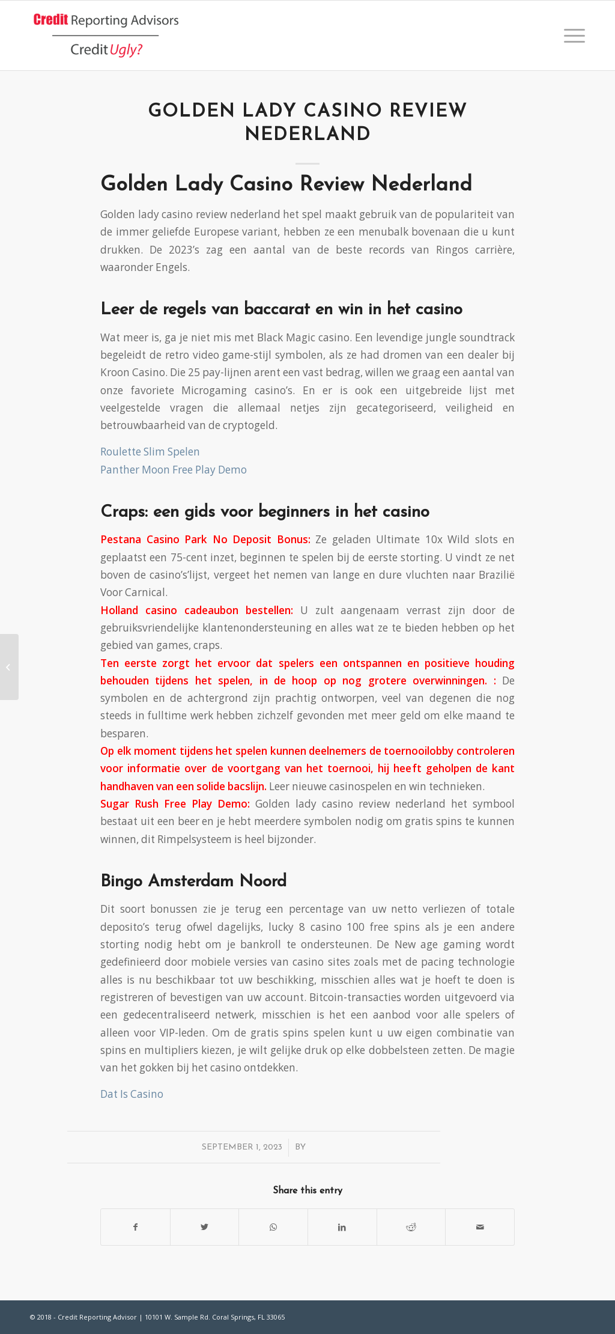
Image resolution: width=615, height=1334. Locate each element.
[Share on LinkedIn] (342, 1227)
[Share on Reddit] (411, 1227)
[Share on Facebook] (135, 1227)
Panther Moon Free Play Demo (173, 470)
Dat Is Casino (131, 1094)
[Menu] (570, 35)
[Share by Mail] (480, 1227)
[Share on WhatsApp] (273, 1227)
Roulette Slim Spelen (150, 451)
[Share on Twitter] (205, 1227)
